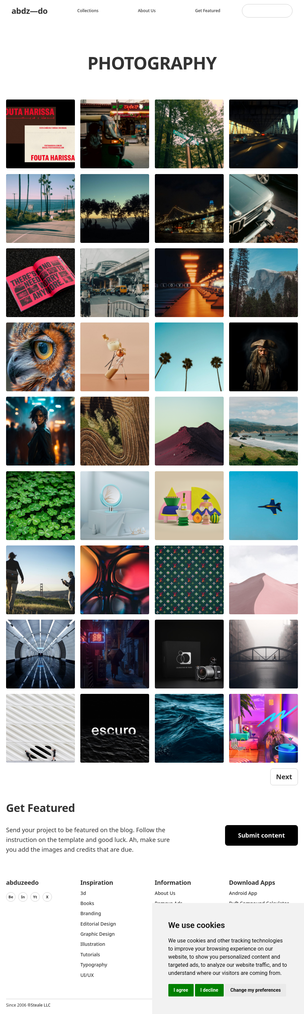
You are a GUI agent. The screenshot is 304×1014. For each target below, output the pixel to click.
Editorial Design (98, 924)
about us (165, 893)
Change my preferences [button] (255, 990)
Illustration (92, 944)
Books (87, 903)
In (23, 896)
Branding (90, 913)
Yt (35, 896)
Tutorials (90, 954)
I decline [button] (209, 990)
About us (147, 10)
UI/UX (87, 975)
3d (83, 893)
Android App (243, 893)
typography (93, 964)
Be (10, 896)
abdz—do (29, 10)
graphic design (97, 934)
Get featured (207, 10)
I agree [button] (181, 990)
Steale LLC (40, 1005)
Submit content (261, 835)
